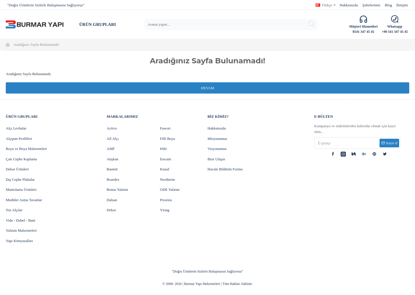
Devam (207, 88)
